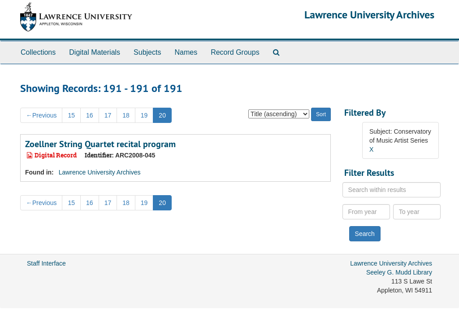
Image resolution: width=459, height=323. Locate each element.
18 (126, 115)
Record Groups (235, 52)
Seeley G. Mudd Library (399, 272)
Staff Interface (46, 263)
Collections (38, 52)
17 (108, 115)
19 (144, 115)
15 (71, 115)
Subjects (147, 52)
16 (89, 115)
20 (162, 115)
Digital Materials (94, 52)
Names (185, 52)
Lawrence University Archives (369, 15)
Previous (41, 115)
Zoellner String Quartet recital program (100, 144)
